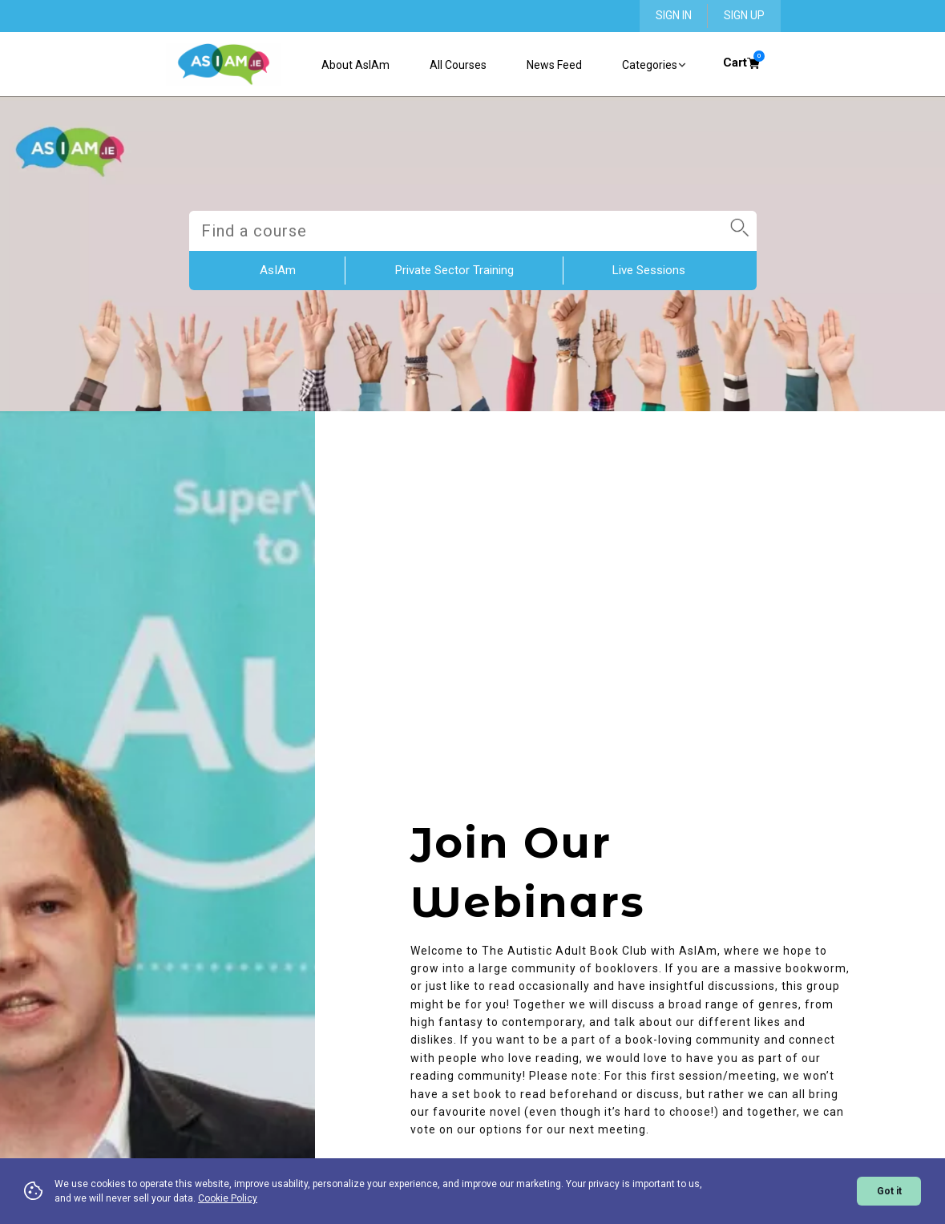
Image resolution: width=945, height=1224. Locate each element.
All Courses (458, 65)
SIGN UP (744, 15)
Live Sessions (648, 270)
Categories (654, 65)
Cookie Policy (227, 1198)
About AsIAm (355, 65)
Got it (889, 1191)
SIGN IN (674, 15)
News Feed (554, 65)
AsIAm (278, 270)
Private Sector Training (454, 270)
